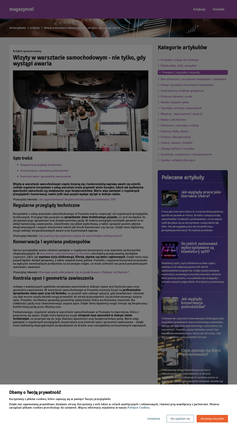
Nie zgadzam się (180, 418)
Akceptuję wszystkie (212, 418)
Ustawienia (153, 418)
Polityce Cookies (138, 408)
